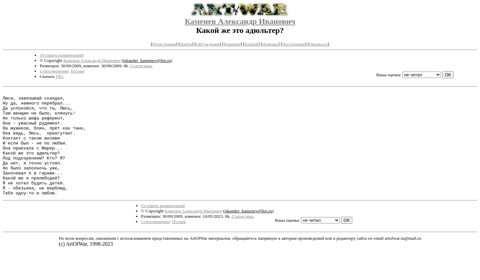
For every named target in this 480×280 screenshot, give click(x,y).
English (251, 44)
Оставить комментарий (61, 55)
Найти (186, 44)
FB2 (59, 76)
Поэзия (77, 71)
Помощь (270, 44)
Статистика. (141, 65)
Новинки (232, 44)
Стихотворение (54, 71)
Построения (293, 44)
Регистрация (164, 44)
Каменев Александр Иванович (240, 21)
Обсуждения (208, 44)
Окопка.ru (318, 44)
